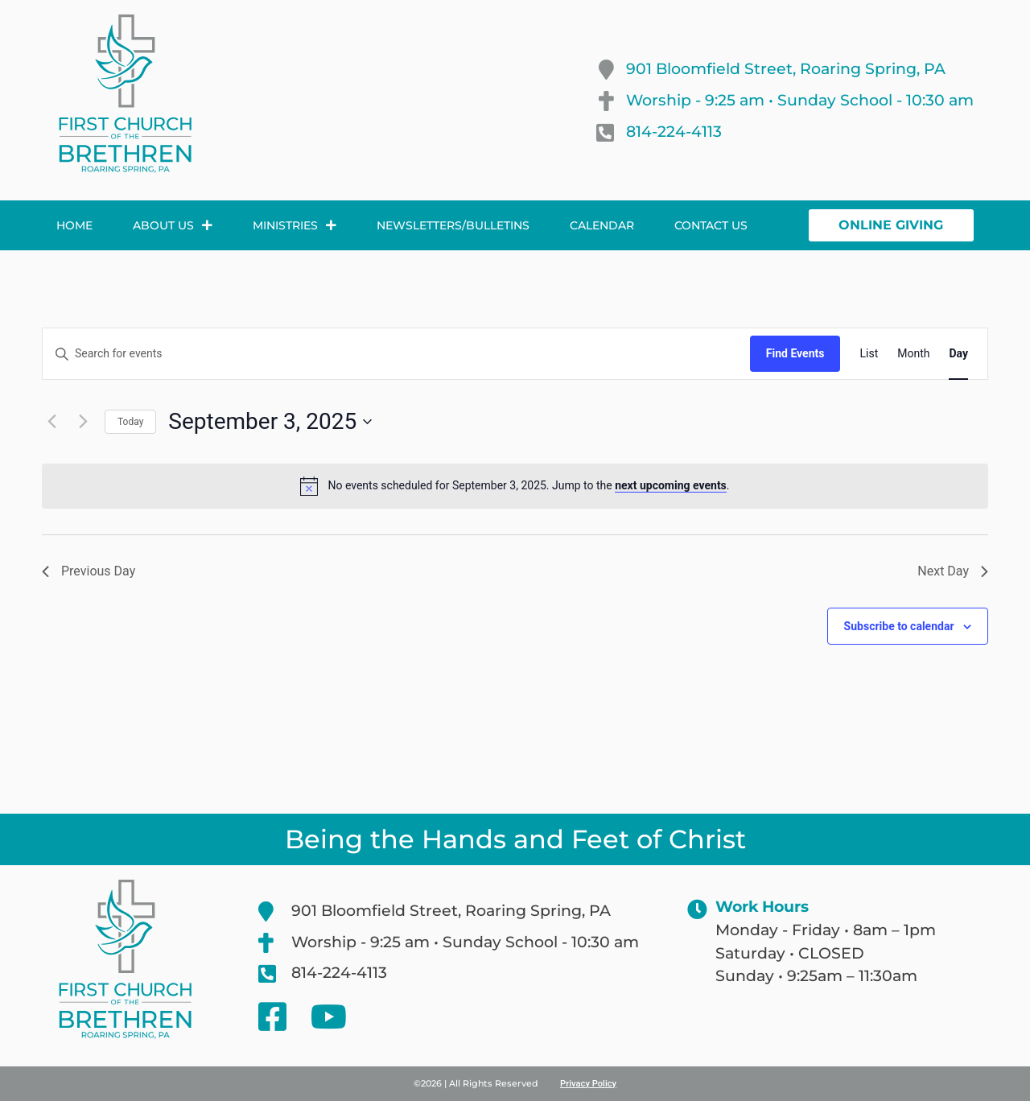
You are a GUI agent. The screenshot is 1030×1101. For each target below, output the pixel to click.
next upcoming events (671, 485)
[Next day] (83, 421)
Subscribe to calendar (899, 626)
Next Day (952, 571)
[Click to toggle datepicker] (270, 422)
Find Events (795, 353)
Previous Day (88, 571)
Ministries (294, 225)
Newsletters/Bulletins (453, 225)
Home (74, 225)
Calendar (602, 225)
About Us (172, 225)
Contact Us (711, 225)
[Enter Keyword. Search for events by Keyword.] (396, 353)
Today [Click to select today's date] (130, 421)
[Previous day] (51, 421)
